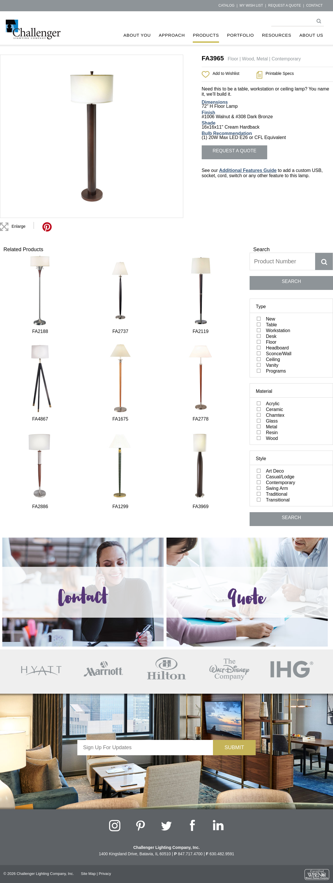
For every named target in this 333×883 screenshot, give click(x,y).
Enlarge (18, 226)
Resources (276, 35)
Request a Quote (284, 5)
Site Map (88, 873)
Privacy (105, 873)
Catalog (226, 5)
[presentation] (145, 766)
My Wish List (251, 5)
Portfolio (240, 35)
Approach (172, 35)
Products (206, 35)
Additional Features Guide (247, 170)
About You (137, 35)
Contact (314, 5)
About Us (311, 35)
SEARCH (291, 281)
